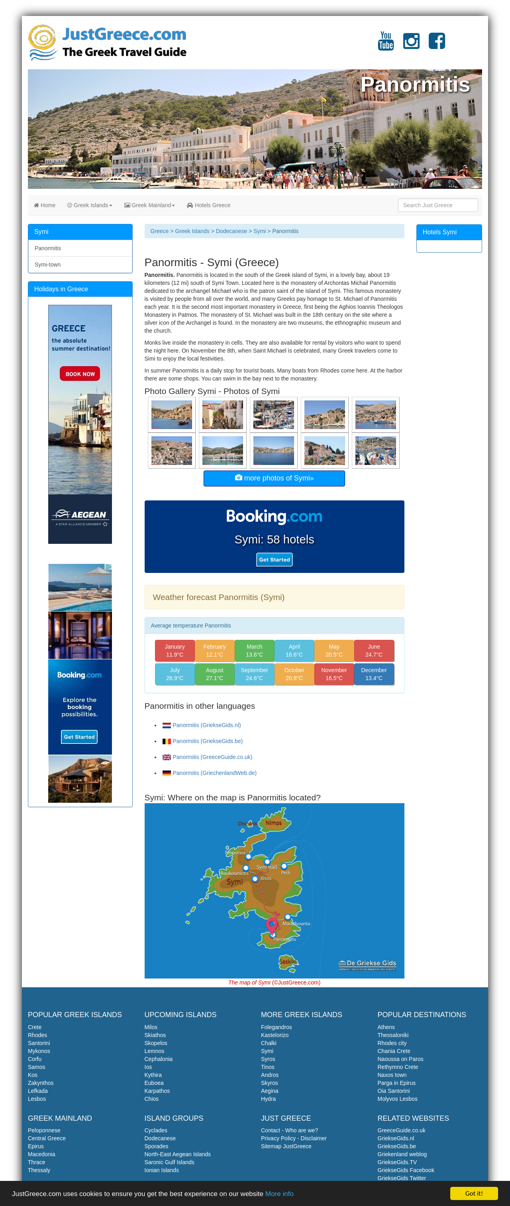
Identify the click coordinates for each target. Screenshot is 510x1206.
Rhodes (37, 1035)
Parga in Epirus (397, 1083)
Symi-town (48, 264)
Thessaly (39, 1170)
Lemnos (155, 1051)
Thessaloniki (393, 1035)
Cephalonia (159, 1059)
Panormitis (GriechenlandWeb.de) (210, 773)
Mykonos (39, 1051)
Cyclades (156, 1130)
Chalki (269, 1043)
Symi (259, 231)
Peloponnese (44, 1130)
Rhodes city (392, 1043)
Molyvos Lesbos (398, 1099)
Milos (151, 1027)
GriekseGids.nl (396, 1138)
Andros (270, 1075)
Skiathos (155, 1035)
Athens (386, 1027)
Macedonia (41, 1154)
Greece (160, 231)
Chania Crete (394, 1051)
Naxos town (392, 1075)
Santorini (39, 1043)
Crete (34, 1027)
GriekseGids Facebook (406, 1170)
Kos (32, 1075)
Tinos (268, 1067)
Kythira (153, 1075)
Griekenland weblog (402, 1154)
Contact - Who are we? (289, 1130)
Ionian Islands (162, 1170)
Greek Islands (89, 205)
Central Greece (47, 1138)
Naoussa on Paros (401, 1059)
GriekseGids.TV (397, 1162)
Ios (148, 1067)
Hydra (268, 1099)
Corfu (34, 1059)
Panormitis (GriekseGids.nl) (202, 725)
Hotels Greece (208, 205)
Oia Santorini (394, 1091)
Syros (268, 1059)
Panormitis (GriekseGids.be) (203, 741)
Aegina (270, 1091)
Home (44, 205)
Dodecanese (231, 231)
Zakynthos (41, 1083)
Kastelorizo (274, 1035)
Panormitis (48, 248)
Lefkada (38, 1091)
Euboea (154, 1083)
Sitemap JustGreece (286, 1146)
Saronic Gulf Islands (169, 1162)
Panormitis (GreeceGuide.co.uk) (208, 757)
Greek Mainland (149, 205)
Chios (152, 1099)
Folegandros (276, 1027)
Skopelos (156, 1043)
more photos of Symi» (274, 478)
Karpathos (157, 1091)
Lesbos (37, 1099)
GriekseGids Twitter (402, 1178)
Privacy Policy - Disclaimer (294, 1138)
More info (279, 1194)
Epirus (36, 1146)
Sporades (157, 1146)
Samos (36, 1067)
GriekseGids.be (397, 1146)
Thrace (36, 1162)
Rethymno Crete (398, 1067)
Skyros (269, 1083)
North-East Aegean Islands (178, 1154)
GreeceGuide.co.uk (402, 1130)
